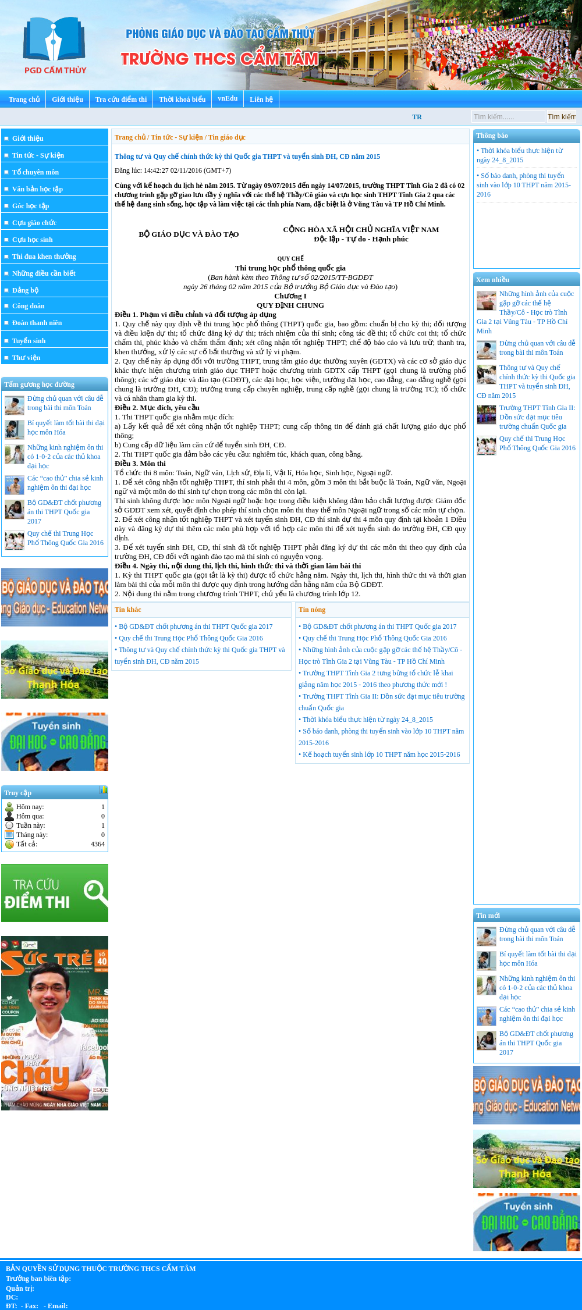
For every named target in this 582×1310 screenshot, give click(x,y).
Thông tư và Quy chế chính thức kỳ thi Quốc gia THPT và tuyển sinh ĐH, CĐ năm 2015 (247, 156)
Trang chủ (24, 99)
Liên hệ (261, 99)
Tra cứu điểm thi (121, 99)
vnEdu (227, 98)
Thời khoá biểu (182, 99)
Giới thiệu (67, 99)
